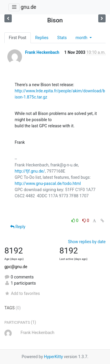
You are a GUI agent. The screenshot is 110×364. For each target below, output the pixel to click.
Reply (17, 226)
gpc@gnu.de (15, 266)
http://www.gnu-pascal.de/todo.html (48, 183)
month (81, 37)
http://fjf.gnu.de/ (30, 171)
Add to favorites (22, 293)
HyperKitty (53, 356)
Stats (62, 37)
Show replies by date (87, 241)
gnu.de (28, 7)
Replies (41, 37)
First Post (17, 37)
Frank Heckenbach (42, 52)
